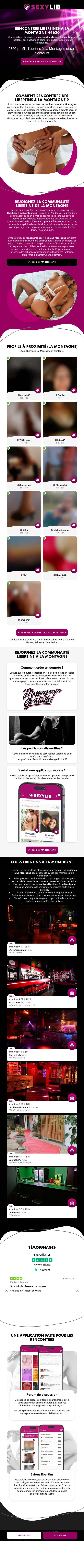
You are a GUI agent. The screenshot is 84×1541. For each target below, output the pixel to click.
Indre (61, 639)
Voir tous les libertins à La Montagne (42, 632)
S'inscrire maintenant (42, 262)
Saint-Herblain (42, 642)
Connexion (60, 1535)
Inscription (24, 1535)
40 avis (47, 1264)
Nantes (29, 642)
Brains (54, 642)
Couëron (69, 639)
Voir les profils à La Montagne (42, 61)
